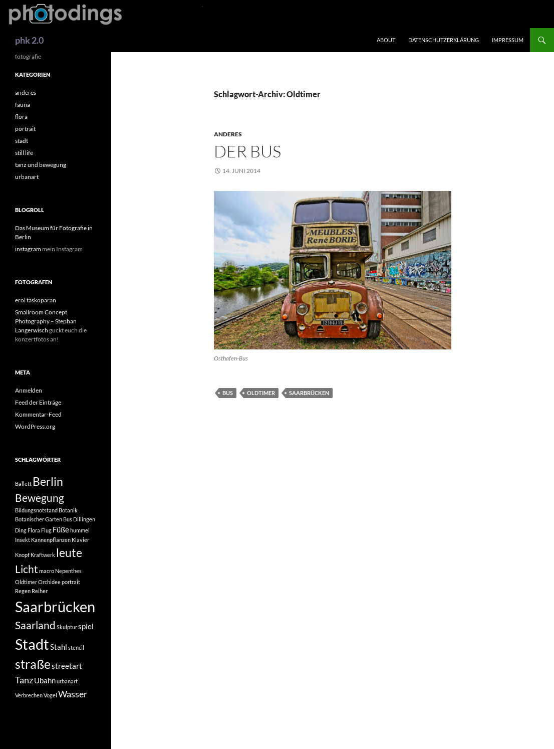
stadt (21, 140)
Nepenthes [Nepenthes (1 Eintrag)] (68, 571)
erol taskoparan (35, 300)
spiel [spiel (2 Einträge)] (86, 626)
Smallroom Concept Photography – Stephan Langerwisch (46, 321)
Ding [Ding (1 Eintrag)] (21, 530)
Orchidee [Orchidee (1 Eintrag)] (49, 582)
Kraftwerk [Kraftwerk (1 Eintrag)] (43, 554)
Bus (227, 393)
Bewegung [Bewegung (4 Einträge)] (39, 498)
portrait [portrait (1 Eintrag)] (71, 582)
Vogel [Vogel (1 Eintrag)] (50, 695)
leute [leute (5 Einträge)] (69, 552)
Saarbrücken (309, 393)
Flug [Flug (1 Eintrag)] (46, 530)
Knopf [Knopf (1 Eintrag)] (22, 554)
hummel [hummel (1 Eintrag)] (80, 530)
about (386, 40)
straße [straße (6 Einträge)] (33, 664)
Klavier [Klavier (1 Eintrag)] (80, 539)
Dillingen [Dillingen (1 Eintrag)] (84, 519)
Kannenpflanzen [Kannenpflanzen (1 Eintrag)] (51, 539)
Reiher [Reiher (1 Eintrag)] (40, 591)
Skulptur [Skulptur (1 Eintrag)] (67, 627)
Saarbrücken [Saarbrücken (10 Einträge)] (55, 606)
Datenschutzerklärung (443, 40)
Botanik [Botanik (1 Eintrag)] (68, 510)
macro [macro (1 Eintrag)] (46, 571)
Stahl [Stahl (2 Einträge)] (58, 646)
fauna (22, 104)
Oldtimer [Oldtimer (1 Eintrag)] (26, 582)
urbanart (27, 176)
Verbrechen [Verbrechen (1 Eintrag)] (29, 695)
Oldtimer (261, 393)
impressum (507, 40)
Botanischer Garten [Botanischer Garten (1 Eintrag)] (38, 519)
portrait (25, 128)
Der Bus (247, 151)
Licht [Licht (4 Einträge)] (26, 569)
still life (24, 152)
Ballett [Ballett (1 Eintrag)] (23, 483)
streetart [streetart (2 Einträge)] (67, 665)
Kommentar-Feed (38, 414)
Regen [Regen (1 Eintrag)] (23, 591)
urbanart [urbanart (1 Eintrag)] (67, 681)
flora (21, 116)
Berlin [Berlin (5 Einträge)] (48, 481)
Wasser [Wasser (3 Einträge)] (72, 693)
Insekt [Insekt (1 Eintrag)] (22, 539)
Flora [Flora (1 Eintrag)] (34, 530)
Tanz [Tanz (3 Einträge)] (24, 679)
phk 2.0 (29, 40)
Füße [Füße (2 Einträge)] (61, 529)
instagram (28, 249)
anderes (228, 134)
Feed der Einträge (38, 402)
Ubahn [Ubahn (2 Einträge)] (45, 680)
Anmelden (28, 390)
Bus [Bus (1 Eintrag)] (67, 519)
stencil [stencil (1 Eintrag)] (76, 647)
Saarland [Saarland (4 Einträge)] (35, 625)
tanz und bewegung (40, 164)
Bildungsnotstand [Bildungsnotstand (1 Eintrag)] (36, 510)
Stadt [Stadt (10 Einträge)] (32, 644)
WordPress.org (35, 426)
